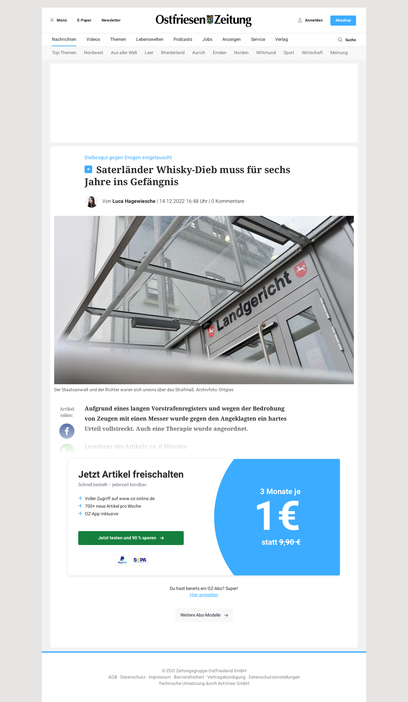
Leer (149, 52)
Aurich (198, 52)
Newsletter (111, 20)
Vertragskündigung (226, 677)
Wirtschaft (312, 52)
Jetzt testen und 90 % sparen (131, 538)
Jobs (207, 39)
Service (258, 39)
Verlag (281, 39)
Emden (219, 52)
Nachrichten (64, 39)
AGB (112, 677)
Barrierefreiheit (189, 677)
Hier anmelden (204, 595)
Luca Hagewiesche (134, 201)
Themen (118, 39)
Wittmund (266, 52)
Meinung (339, 52)
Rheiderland (173, 52)
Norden (241, 52)
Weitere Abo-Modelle (204, 615)
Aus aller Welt (124, 52)
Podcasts (183, 39)
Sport (289, 52)
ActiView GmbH (233, 683)
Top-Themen (64, 52)
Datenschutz (132, 677)
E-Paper (84, 20)
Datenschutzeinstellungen (274, 677)
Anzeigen (231, 39)
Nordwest (93, 52)
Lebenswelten (149, 39)
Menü (57, 20)
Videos (93, 39)
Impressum (160, 677)
